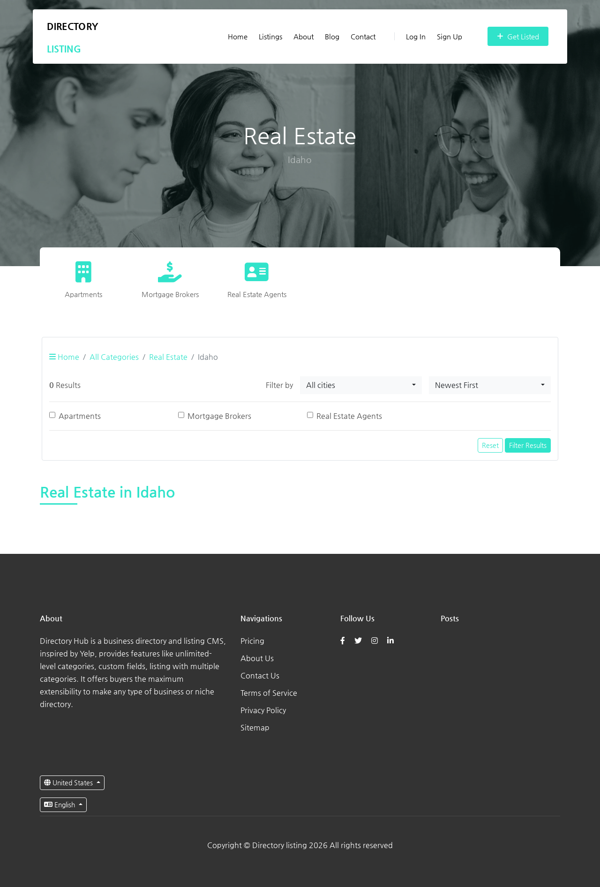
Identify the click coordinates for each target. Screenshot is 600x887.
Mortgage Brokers (219, 415)
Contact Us (259, 675)
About (303, 36)
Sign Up (449, 36)
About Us (257, 658)
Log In (410, 36)
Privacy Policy (263, 710)
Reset (490, 445)
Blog (332, 36)
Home (238, 36)
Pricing (252, 640)
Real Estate (168, 356)
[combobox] (361, 385)
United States (69, 782)
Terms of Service (268, 692)
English (60, 804)
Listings (270, 36)
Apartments (80, 415)
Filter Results (528, 445)
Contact (363, 36)
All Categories (114, 356)
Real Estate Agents (349, 415)
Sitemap (255, 727)
